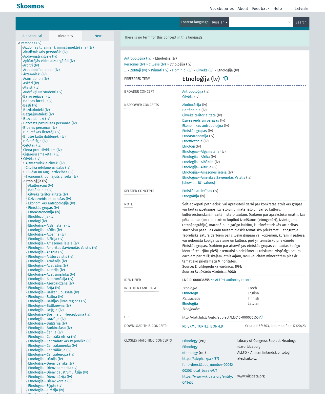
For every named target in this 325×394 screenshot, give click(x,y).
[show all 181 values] (198, 183)
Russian (218, 22)
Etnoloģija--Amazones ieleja (204, 172)
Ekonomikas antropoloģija (202, 126)
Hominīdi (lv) (182, 70)
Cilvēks (187, 97)
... (125, 70)
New (98, 36)
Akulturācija (191, 105)
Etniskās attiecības (197, 191)
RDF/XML (189, 326)
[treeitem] (33, 43)
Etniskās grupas (194, 131)
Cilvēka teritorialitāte (199, 115)
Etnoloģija (190, 304)
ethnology (190, 353)
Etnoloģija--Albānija (198, 162)
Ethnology (190, 293)
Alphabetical (32, 36)
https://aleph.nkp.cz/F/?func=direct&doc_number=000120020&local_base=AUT (207, 365)
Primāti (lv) (159, 70)
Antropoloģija (192, 91)
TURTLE (202, 326)
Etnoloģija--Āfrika (196, 157)
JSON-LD (216, 326)
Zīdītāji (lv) (138, 70)
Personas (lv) (134, 64)
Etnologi (188, 146)
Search (301, 22)
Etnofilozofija (192, 141)
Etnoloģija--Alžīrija (196, 167)
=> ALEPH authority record (231, 280)
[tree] (65, 217)
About (243, 8)
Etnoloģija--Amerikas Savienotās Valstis (213, 177)
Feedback (260, 8)
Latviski (301, 8)
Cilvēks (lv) (157, 64)
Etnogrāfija (190, 196)
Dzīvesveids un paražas (200, 120)
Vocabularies (222, 8)
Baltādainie (191, 110)
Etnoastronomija (195, 136)
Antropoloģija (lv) (137, 58)
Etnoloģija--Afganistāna (201, 152)
